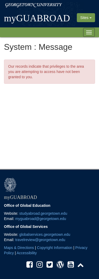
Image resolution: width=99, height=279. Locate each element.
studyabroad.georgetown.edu (43, 213)
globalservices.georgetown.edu (44, 234)
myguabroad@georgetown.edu (40, 219)
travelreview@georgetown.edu (40, 240)
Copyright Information (54, 248)
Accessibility (27, 253)
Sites (86, 18)
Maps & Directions (19, 248)
